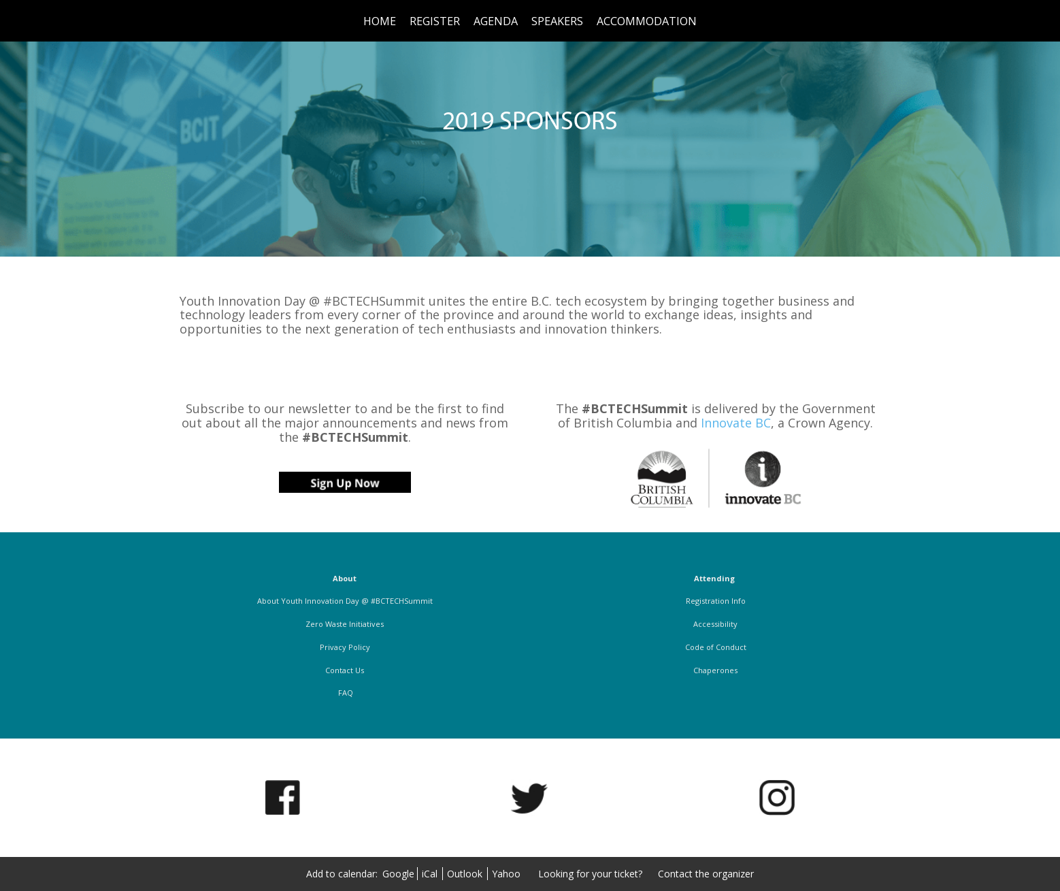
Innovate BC (736, 423)
